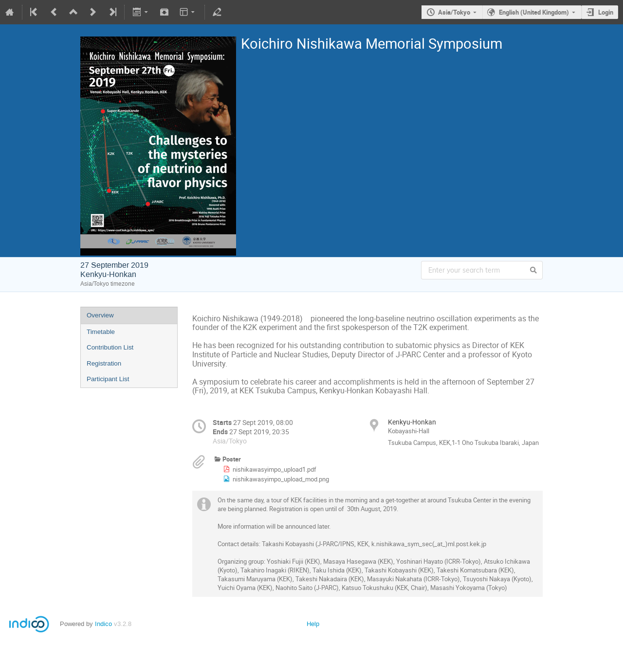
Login (605, 12)
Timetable (101, 331)
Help (313, 624)
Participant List (108, 379)
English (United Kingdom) (534, 12)
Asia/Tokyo (454, 12)
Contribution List (110, 347)
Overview (100, 315)
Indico (103, 624)
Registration (104, 363)
